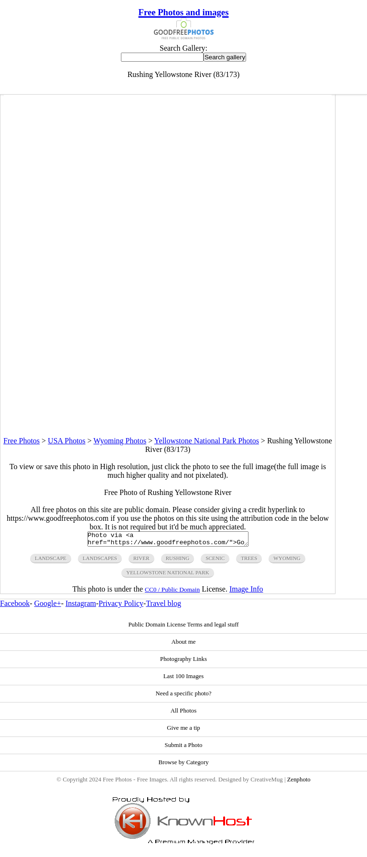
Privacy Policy (120, 606)
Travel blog (163, 606)
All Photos (183, 713)
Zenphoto (299, 782)
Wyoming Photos (120, 441)
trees (249, 561)
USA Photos (67, 441)
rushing (178, 561)
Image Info (246, 592)
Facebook (15, 606)
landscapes (100, 561)
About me (184, 644)
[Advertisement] (167, 370)
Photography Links (183, 662)
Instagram (80, 606)
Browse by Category (183, 765)
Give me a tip (183, 730)
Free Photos (21, 441)
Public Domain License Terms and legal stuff (183, 627)
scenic (215, 561)
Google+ (47, 606)
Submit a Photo (184, 748)
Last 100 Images (183, 679)
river (141, 561)
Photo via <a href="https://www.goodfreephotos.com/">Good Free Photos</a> (168, 540)
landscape (50, 561)
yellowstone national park (167, 575)
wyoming (287, 561)
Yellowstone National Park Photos (206, 441)
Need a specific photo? (184, 696)
